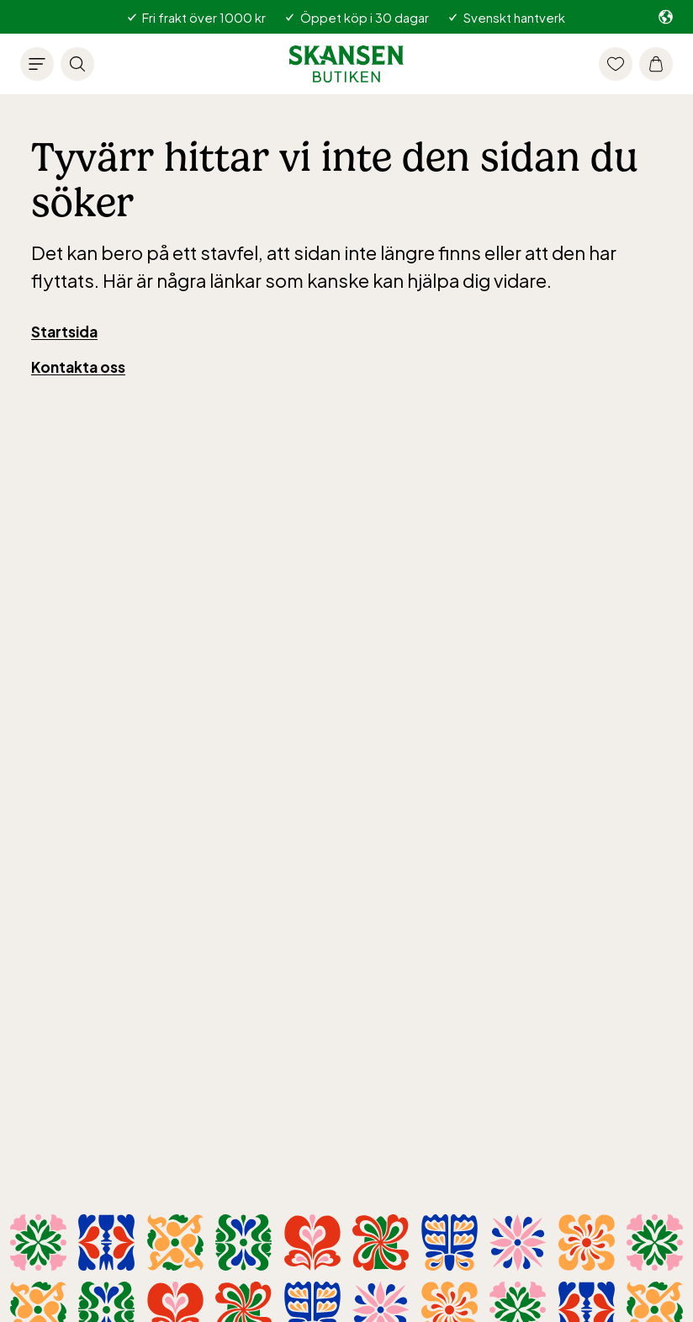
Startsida (64, 331)
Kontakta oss (78, 367)
